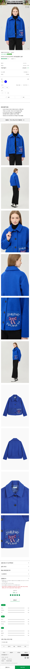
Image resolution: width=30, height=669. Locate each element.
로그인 (4, 652)
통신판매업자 (4, 659)
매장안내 (26, 652)
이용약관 (2, 660)
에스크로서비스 (9, 659)
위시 (22, 97)
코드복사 (12, 52)
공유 (7, 97)
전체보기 (15, 600)
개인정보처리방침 (9, 660)
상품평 (13, 58)
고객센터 (18, 652)
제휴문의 (11, 652)
